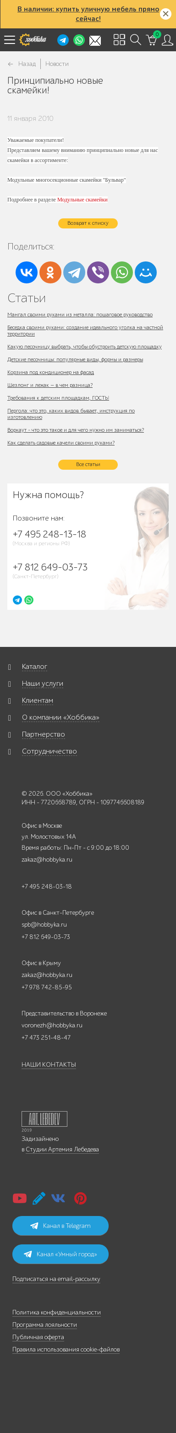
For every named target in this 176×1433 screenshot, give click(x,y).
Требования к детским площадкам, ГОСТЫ (58, 398)
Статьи (26, 297)
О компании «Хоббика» (60, 717)
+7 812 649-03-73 (46, 937)
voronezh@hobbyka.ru (52, 1025)
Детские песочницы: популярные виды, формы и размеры (75, 359)
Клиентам (37, 700)
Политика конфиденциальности (56, 1312)
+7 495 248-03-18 (47, 886)
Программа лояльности (44, 1325)
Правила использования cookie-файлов (66, 1349)
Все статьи (88, 464)
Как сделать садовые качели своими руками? (61, 443)
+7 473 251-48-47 (46, 1038)
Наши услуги (42, 683)
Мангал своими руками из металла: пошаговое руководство (80, 314)
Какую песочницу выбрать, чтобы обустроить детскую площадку (84, 346)
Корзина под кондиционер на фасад (50, 372)
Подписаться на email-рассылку (56, 1279)
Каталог (34, 666)
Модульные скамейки (82, 199)
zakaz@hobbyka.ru (47, 859)
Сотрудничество (49, 751)
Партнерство (43, 734)
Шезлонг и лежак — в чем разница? (50, 385)
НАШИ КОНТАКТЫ (49, 1065)
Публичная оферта (38, 1337)
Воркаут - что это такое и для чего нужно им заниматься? (75, 430)
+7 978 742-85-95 (47, 987)
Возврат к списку (88, 223)
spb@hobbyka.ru (44, 924)
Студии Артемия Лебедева (62, 1149)
